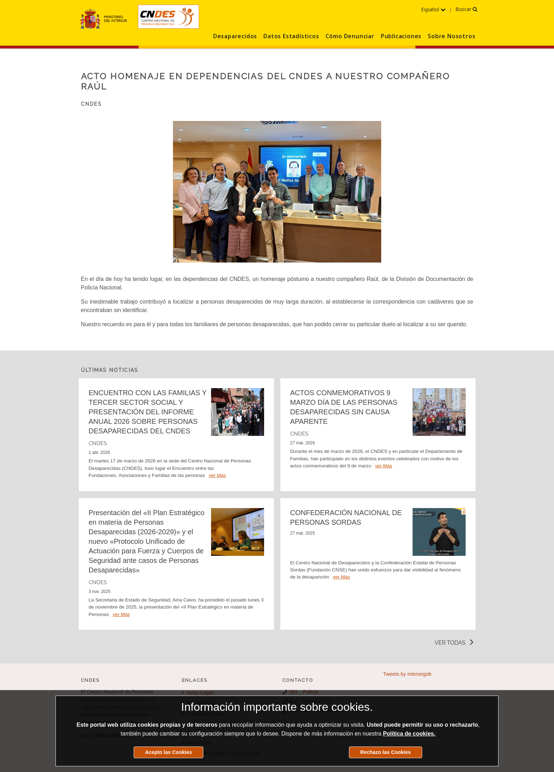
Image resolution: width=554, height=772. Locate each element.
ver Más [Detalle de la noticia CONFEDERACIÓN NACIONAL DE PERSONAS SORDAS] (341, 577)
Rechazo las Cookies (385, 752)
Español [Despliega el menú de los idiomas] (433, 9)
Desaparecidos (235, 36)
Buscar (466, 9)
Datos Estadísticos (291, 36)
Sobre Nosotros (451, 36)
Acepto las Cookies (168, 752)
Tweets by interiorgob (407, 674)
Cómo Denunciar (350, 36)
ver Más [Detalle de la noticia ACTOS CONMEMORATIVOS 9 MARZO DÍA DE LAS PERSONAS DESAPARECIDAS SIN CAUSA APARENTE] (383, 465)
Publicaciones (401, 36)
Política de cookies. (409, 734)
